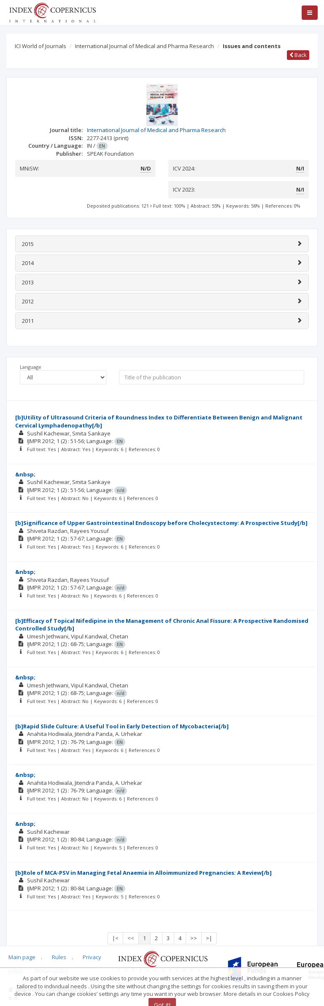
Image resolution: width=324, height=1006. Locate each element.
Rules (59, 957)
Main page (21, 957)
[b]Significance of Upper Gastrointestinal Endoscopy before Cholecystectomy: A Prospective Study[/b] (161, 523)
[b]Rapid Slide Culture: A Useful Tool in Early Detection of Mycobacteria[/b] (122, 726)
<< (130, 938)
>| (209, 938)
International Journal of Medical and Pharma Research (144, 46)
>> (193, 938)
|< (115, 938)
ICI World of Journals (40, 46)
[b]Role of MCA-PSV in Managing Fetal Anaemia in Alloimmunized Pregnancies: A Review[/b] (143, 872)
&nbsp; (25, 474)
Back (298, 55)
